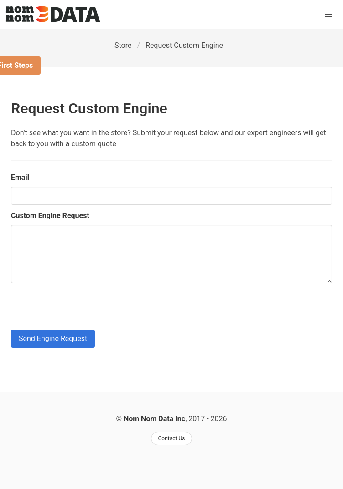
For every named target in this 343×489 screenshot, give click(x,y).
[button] (328, 14)
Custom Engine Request (50, 215)
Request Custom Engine (184, 45)
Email (20, 177)
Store (122, 45)
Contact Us (171, 438)
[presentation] (80, 306)
